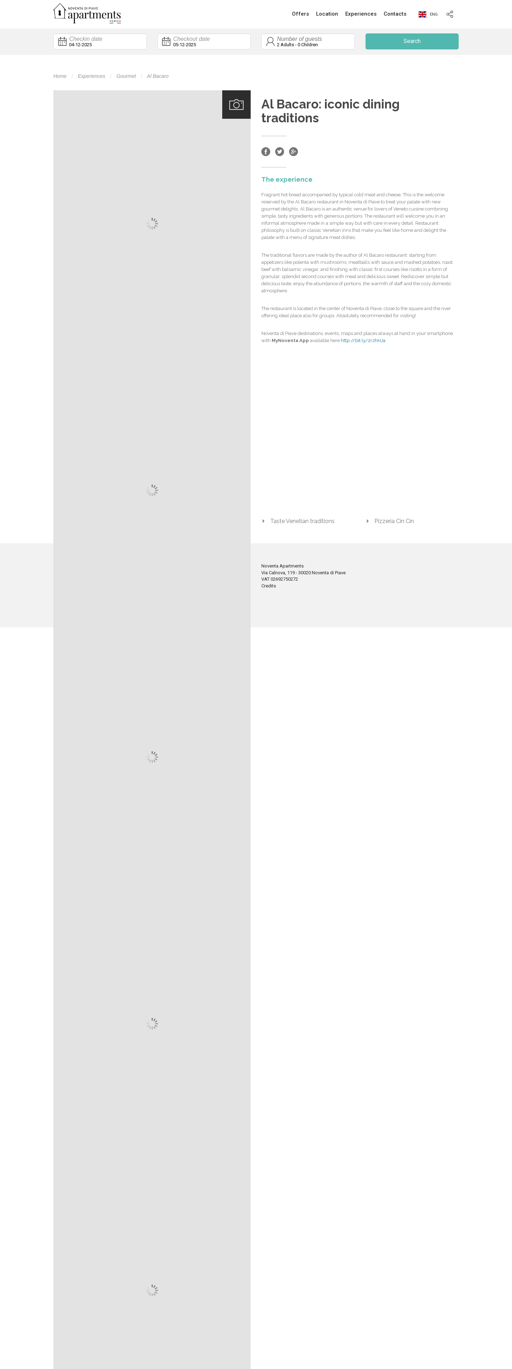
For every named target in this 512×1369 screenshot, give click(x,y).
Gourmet (126, 76)
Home (59, 76)
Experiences (361, 14)
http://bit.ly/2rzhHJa (363, 340)
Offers (300, 14)
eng (428, 14)
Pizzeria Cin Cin (394, 521)
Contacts (395, 14)
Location (327, 14)
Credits (268, 585)
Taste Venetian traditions (302, 521)
